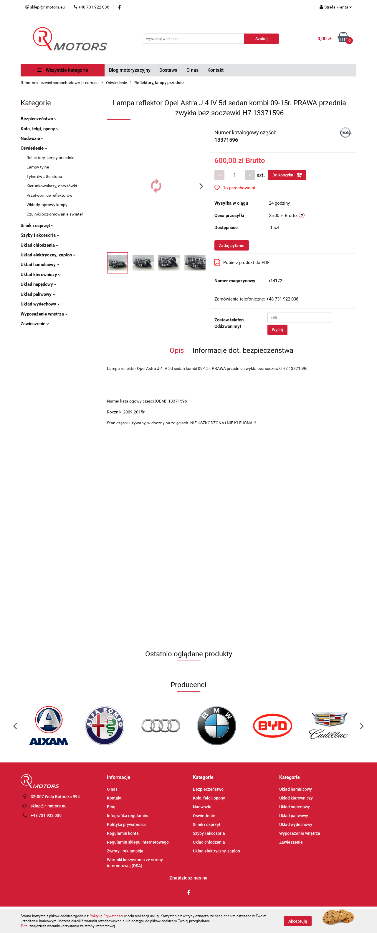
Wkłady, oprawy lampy (47, 204)
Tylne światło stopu (44, 176)
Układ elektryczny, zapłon (48, 255)
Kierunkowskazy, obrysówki (52, 185)
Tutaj (25, 926)
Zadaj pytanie (231, 245)
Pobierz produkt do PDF (241, 262)
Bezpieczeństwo (39, 118)
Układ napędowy (39, 284)
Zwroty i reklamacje (125, 851)
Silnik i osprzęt (37, 225)
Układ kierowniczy (41, 274)
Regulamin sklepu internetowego (138, 842)
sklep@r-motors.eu (49, 806)
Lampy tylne (38, 167)
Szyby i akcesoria (40, 235)
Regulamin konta (123, 833)
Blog (111, 807)
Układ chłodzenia (39, 245)
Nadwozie (32, 138)
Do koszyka (287, 175)
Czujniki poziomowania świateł (55, 214)
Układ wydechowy (40, 304)
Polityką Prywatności (106, 916)
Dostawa (168, 70)
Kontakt (215, 70)
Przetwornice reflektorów (49, 195)
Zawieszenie (35, 323)
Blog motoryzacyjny (130, 70)
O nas (192, 70)
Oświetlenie (34, 148)
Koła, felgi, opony (40, 128)
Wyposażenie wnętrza (44, 314)
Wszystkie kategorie (62, 70)
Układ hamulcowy (40, 264)
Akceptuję (297, 921)
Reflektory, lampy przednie (50, 157)
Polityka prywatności (126, 824)
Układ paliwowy (38, 294)
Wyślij (277, 329)
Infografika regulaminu (128, 815)
